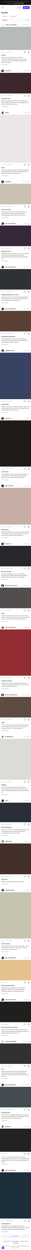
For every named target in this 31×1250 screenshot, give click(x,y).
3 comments (4, 835)
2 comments (4, 175)
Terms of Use (6, 1241)
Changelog (15, 1243)
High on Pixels (15, 1248)
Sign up (26, 7)
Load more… (15, 1236)
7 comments (4, 106)
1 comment (4, 1120)
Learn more (17, 3)
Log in (19, 7)
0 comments (4, 64)
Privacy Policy (15, 1241)
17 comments (5, 479)
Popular (5, 20)
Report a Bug (24, 1241)
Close (22, 3)
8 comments (4, 579)
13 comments (5, 688)
